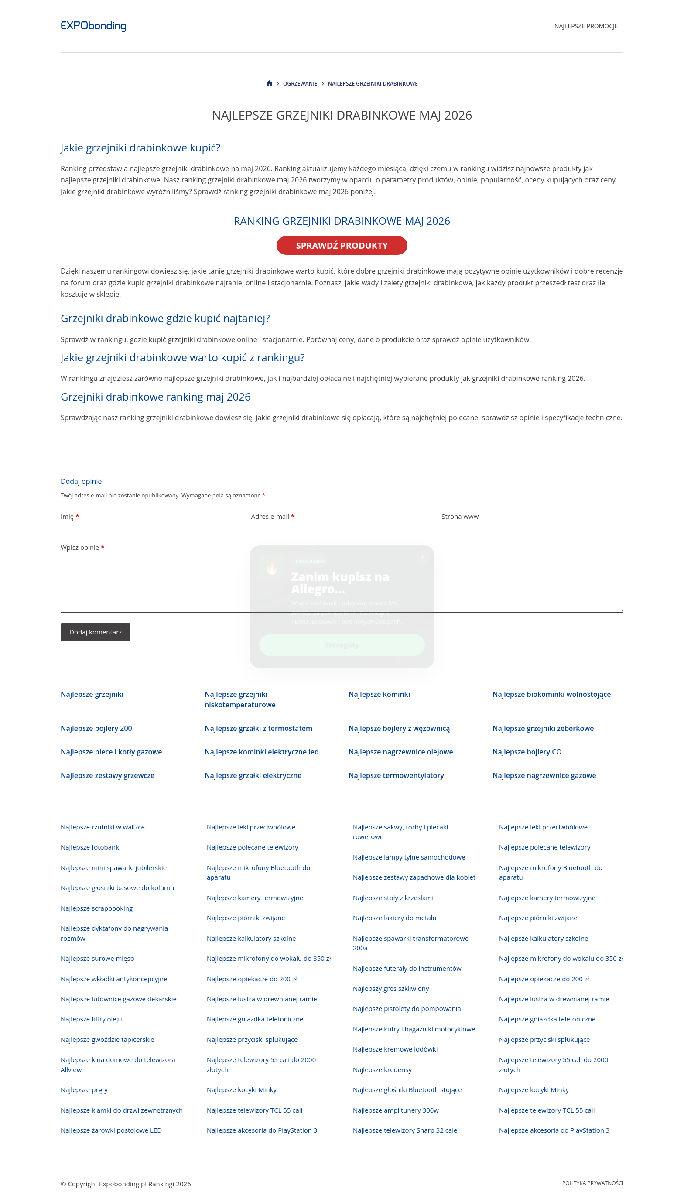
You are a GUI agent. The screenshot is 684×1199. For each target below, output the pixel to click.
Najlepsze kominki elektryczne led (262, 752)
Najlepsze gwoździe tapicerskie (107, 1039)
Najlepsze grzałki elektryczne (253, 775)
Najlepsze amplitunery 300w (396, 1110)
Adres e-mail (272, 516)
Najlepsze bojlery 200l (97, 728)
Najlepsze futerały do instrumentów (407, 968)
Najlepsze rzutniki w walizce (103, 826)
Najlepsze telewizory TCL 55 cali (254, 1110)
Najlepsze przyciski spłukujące (252, 1039)
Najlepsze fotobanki (91, 847)
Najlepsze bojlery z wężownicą (399, 728)
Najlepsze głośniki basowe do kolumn (117, 887)
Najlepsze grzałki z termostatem (258, 728)
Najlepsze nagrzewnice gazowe (544, 775)
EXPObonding (94, 26)
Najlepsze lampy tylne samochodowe (409, 857)
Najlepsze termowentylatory (396, 775)
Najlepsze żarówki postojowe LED (111, 1130)
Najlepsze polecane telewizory (252, 847)
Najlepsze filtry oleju (91, 1018)
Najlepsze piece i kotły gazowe (111, 752)
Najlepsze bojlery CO (527, 752)
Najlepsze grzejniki (92, 694)
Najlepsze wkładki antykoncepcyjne (114, 978)
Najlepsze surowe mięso (97, 958)
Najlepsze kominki (379, 694)
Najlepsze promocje (586, 26)
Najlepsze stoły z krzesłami (393, 897)
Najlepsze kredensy (382, 1069)
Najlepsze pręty (84, 1089)
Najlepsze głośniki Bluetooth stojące (407, 1089)
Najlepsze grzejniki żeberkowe (543, 728)
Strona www (460, 516)
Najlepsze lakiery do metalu (395, 917)
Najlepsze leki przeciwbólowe (251, 826)
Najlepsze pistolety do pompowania (407, 1008)
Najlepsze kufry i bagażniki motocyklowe (414, 1028)
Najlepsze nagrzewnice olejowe (401, 752)
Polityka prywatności (592, 1183)
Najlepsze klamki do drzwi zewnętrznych (122, 1110)
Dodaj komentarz (95, 631)
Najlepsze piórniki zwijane (246, 917)
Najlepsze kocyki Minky (242, 1089)
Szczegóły (342, 639)
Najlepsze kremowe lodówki (395, 1049)
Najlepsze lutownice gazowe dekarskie (119, 998)
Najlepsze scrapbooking (97, 908)
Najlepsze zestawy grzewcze (107, 775)
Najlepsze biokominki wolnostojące (551, 694)
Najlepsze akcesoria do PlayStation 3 (262, 1130)
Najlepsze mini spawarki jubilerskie (114, 867)
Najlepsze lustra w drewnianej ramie (262, 998)
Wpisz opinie (82, 547)
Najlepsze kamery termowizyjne (255, 897)
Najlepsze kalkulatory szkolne (251, 938)
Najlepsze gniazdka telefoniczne (255, 1018)
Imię (70, 516)
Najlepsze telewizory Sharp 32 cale (405, 1130)
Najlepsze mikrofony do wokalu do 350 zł (269, 958)
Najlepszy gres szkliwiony (391, 988)
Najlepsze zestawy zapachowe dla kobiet (414, 877)
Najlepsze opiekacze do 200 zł (252, 978)
